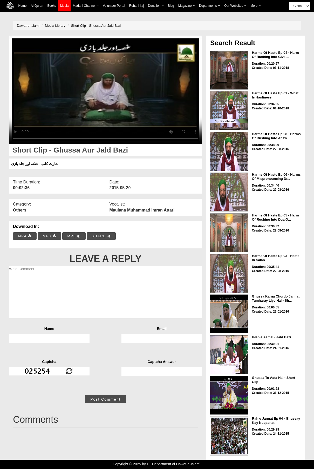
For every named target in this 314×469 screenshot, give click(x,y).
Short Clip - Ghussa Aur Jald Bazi (96, 26)
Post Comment (105, 399)
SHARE (101, 236)
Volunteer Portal (114, 6)
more (255, 6)
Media (64, 5)
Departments (209, 6)
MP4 (25, 236)
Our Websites (235, 6)
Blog (171, 6)
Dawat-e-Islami (28, 26)
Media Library (55, 26)
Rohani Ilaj (136, 6)
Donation (155, 6)
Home (22, 6)
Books (51, 6)
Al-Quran (37, 6)
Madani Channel (86, 6)
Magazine (186, 6)
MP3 (49, 236)
